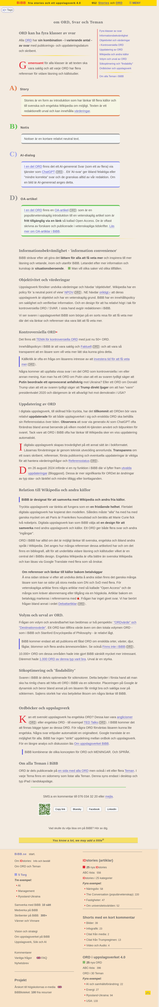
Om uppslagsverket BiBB (91, 743)
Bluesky (77, 809)
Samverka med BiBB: (28, 904)
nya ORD (94, 962)
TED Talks (91, 722)
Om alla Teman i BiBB (111, 76)
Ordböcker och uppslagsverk (115, 68)
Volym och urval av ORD (113, 59)
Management (26, 891)
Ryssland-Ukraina (29, 896)
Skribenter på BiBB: (31, 915)
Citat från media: (97, 934)
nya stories (96, 867)
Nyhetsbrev (22, 963)
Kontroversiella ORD (112, 45)
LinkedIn (111, 809)
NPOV (68, 292)
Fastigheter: (95, 900)
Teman (129, 770)
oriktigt (104, 292)
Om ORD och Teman (28, 866)
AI (19, 885)
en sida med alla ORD (73, 770)
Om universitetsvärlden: (102, 905)
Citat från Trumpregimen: (103, 939)
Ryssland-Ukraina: (99, 995)
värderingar (82, 111)
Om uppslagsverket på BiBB (32, 936)
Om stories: (23, 860)
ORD (119, 3)
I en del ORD (33, 166)
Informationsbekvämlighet (113, 35)
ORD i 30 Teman (93, 973)
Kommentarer (23, 952)
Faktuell (86, 346)
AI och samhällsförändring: (104, 984)
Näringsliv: (94, 888)
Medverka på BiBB (26, 910)
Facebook (94, 809)
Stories (103, 3)
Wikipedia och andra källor (114, 54)
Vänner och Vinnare (27, 920)
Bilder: (92, 923)
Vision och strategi (26, 931)
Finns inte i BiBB (113, 646)
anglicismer (125, 717)
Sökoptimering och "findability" (116, 63)
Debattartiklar (67, 603)
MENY (135, 3)
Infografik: (94, 928)
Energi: (92, 989)
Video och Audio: (98, 945)
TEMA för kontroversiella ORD (57, 339)
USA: (92, 1000)
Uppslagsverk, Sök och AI (31, 942)
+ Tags (7, 9)
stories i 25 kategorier (97, 878)
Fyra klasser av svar (110, 31)
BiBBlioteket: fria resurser (33, 992)
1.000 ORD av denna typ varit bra (63, 659)
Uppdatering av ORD (111, 49)
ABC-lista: (89, 872)
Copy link (60, 809)
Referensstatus (78, 461)
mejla (109, 796)
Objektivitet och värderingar (114, 40)
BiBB (49, 3)
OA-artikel (61, 210)
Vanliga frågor (23, 957)
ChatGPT (48, 171)
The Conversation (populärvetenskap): (112, 894)
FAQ (42, 957)
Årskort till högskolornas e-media (35, 987)
